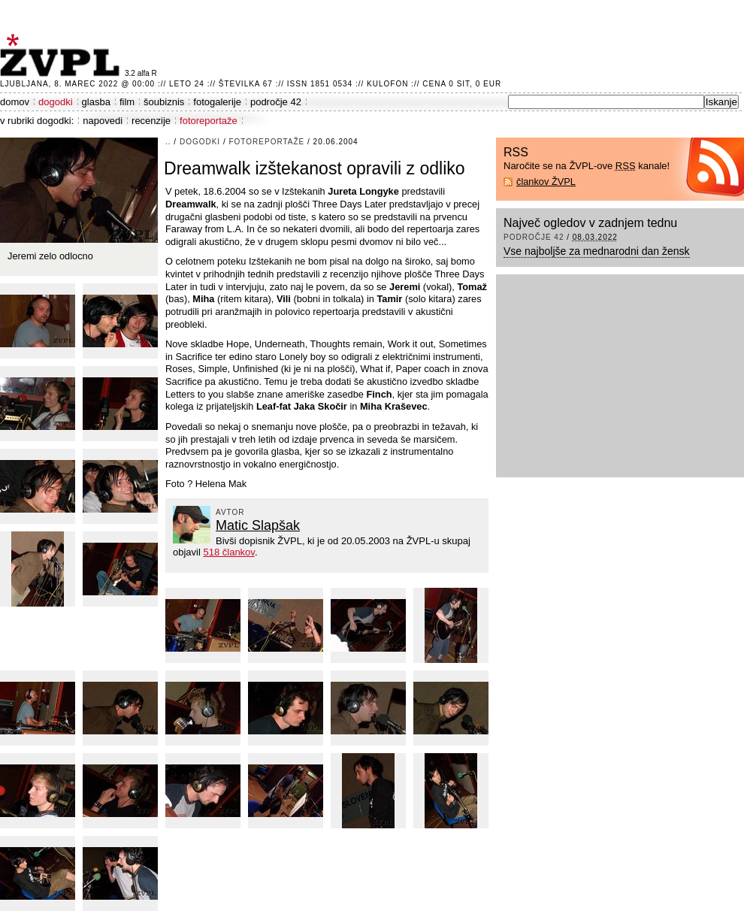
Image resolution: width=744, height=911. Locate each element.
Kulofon (387, 84)
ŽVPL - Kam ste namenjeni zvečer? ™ (62, 55)
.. (168, 142)
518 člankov (228, 552)
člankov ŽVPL (546, 181)
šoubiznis (164, 101)
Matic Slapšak (258, 525)
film (127, 101)
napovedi (102, 120)
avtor (230, 512)
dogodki (55, 101)
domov (14, 101)
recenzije (151, 120)
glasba (96, 101)
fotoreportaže (208, 120)
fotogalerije (217, 101)
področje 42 (275, 101)
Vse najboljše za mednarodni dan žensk (597, 251)
